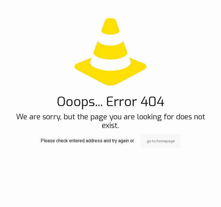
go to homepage (161, 141)
